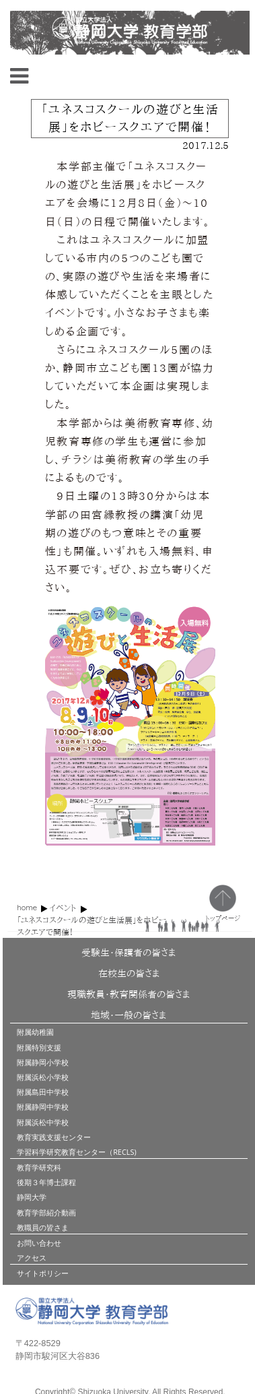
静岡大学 (31, 1197)
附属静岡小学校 (43, 1062)
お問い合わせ (39, 1243)
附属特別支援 (39, 1047)
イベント (62, 908)
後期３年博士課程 (46, 1182)
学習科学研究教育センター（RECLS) (76, 1152)
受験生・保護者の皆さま (128, 952)
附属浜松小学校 (43, 1077)
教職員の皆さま (43, 1227)
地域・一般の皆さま (128, 1015)
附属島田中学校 (43, 1092)
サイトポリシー (43, 1273)
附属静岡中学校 (43, 1107)
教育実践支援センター (54, 1137)
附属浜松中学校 (43, 1122)
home (27, 907)
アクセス (31, 1258)
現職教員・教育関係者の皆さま (128, 994)
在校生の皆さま (128, 973)
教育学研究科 (39, 1167)
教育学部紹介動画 (46, 1212)
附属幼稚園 (35, 1032)
